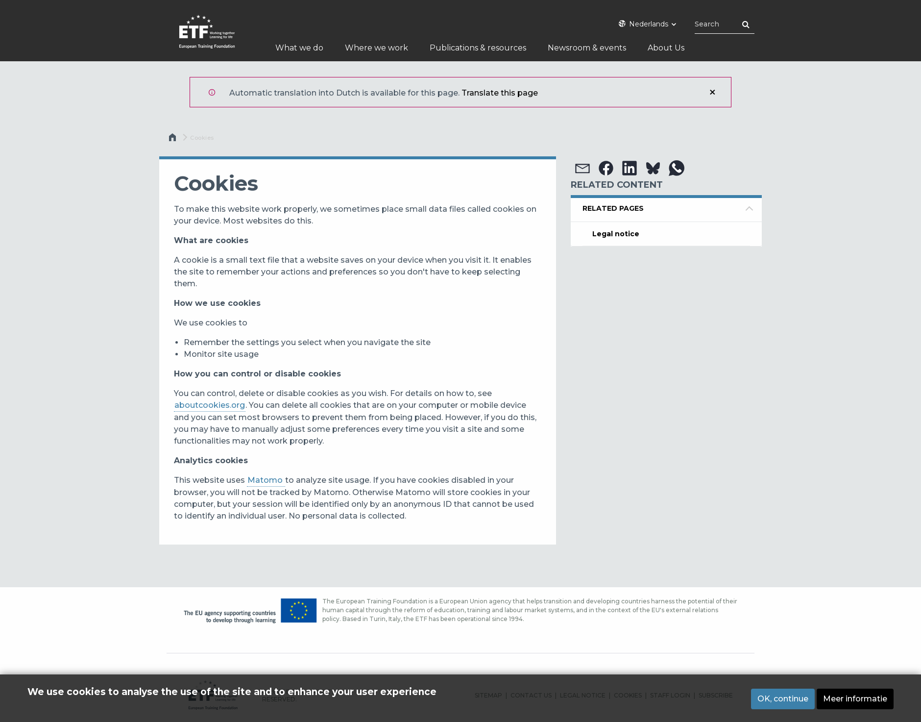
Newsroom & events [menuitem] (587, 47)
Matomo (266, 480)
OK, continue (782, 698)
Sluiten (712, 92)
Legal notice (615, 233)
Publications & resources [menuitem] (478, 47)
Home (173, 140)
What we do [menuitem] (299, 47)
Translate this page (499, 93)
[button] (582, 168)
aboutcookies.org (209, 405)
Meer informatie (855, 698)
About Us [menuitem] (666, 47)
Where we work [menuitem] (376, 47)
